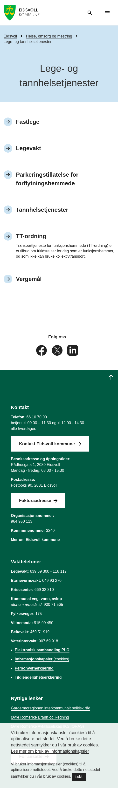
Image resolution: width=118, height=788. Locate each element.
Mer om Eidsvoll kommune (35, 540)
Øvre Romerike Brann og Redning (40, 717)
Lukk (79, 777)
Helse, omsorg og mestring (49, 36)
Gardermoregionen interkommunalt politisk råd (50, 708)
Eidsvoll (10, 36)
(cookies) (42, 659)
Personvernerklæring (34, 668)
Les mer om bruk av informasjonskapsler (50, 751)
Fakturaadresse (35, 500)
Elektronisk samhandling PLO (42, 650)
